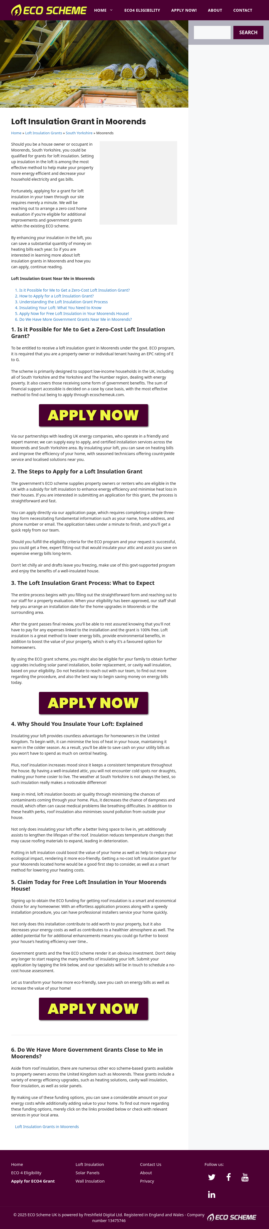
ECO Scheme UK (42, 1214)
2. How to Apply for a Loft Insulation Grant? (54, 296)
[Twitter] (211, 1177)
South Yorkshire (79, 132)
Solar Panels (88, 1172)
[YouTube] (245, 1177)
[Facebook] (228, 1177)
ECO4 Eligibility (142, 10)
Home (106, 10)
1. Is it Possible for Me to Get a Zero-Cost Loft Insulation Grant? (72, 290)
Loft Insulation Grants (43, 132)
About (215, 10)
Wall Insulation (90, 1181)
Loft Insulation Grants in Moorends (47, 1126)
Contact (242, 10)
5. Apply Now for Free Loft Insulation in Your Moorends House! (72, 313)
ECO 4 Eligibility (26, 1172)
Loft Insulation (90, 1164)
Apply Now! (184, 10)
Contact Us (150, 1164)
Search (248, 32)
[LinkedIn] (211, 1194)
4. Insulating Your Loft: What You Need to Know (58, 307)
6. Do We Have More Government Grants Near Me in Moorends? (73, 319)
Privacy (147, 1181)
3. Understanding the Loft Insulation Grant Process (61, 301)
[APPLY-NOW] (94, 426)
